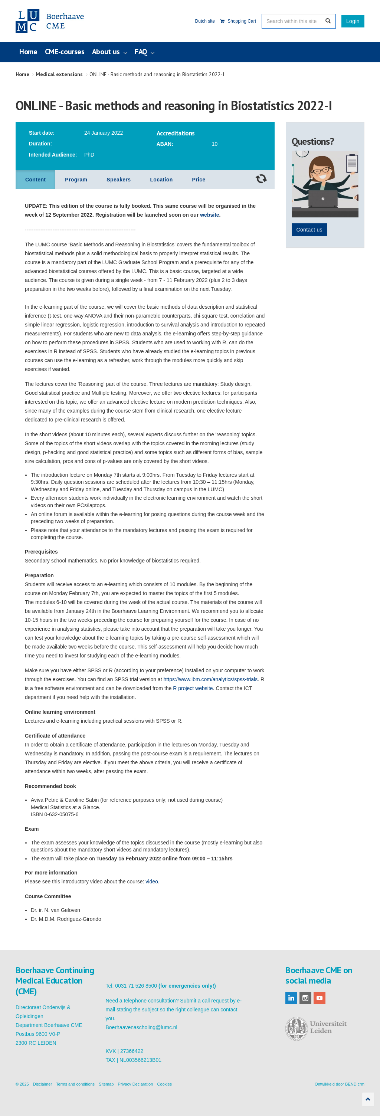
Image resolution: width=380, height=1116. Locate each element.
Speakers (119, 180)
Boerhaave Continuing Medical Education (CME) (53, 21)
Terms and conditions (75, 1084)
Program (76, 180)
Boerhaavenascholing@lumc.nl (141, 1027)
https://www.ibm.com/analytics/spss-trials (211, 679)
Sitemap (106, 1084)
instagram (305, 998)
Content (35, 180)
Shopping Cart (238, 21)
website (209, 215)
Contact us (309, 230)
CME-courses (65, 51)
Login (353, 21)
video (151, 881)
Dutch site (205, 21)
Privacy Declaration (135, 1084)
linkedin (291, 998)
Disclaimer (42, 1084)
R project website (193, 688)
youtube (319, 998)
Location (161, 180)
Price (199, 180)
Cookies (164, 1084)
